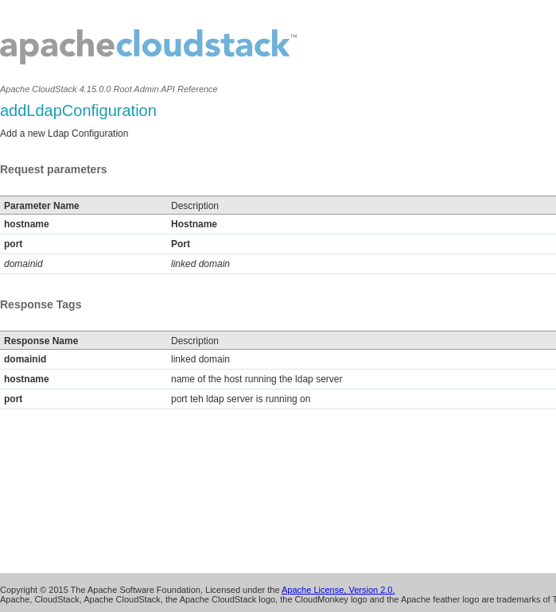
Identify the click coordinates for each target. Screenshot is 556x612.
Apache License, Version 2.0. (338, 590)
